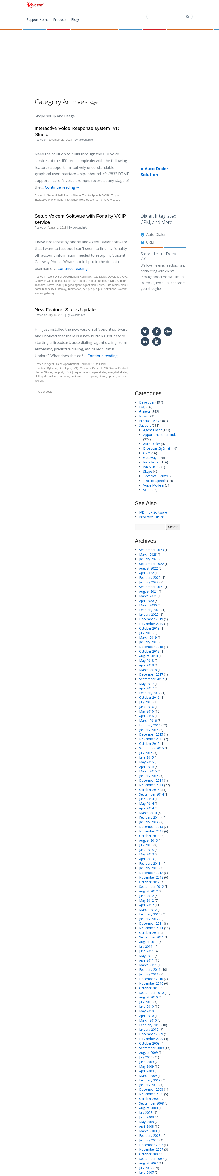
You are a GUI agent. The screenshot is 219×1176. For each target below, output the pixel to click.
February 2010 (150, 1025)
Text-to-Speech (91, 195)
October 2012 (149, 882)
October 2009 (149, 1043)
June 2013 (146, 849)
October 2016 (149, 697)
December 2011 (151, 923)
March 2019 (148, 637)
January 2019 (148, 642)
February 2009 (150, 1080)
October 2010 (149, 988)
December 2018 (151, 646)
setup (86, 289)
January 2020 (148, 614)
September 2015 (151, 748)
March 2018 (148, 670)
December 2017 (151, 674)
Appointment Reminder (77, 276)
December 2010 (151, 979)
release (81, 376)
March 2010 (148, 1020)
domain (39, 289)
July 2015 (145, 753)
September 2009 (151, 1048)
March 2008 (148, 1131)
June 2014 (146, 799)
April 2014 (146, 808)
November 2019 (151, 623)
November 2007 (151, 1149)
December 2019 (151, 619)
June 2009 (146, 1062)
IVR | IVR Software (153, 512)
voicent (122, 289)
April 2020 (146, 600)
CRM (150, 242)
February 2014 (150, 817)
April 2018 (146, 665)
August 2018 (148, 656)
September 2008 (151, 1103)
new (66, 376)
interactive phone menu (49, 199)
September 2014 (151, 794)
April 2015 (146, 766)
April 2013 (146, 859)
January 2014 (148, 822)
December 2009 (151, 1034)
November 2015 (151, 739)
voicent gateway (45, 293)
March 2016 (148, 720)
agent (78, 285)
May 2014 (146, 803)
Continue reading (62, 187)
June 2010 (146, 1006)
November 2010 (151, 983)
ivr (101, 199)
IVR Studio (64, 195)
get (61, 376)
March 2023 (148, 554)
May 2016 (146, 711)
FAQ (124, 276)
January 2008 (148, 1140)
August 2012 (148, 891)
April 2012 (146, 905)
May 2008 (146, 1122)
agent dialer (90, 285)
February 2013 (150, 863)
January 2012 (148, 919)
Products (97, 5)
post (73, 376)
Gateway (40, 280)
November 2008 (151, 1094)
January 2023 (148, 559)
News (143, 416)
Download (126, 5)
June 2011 (146, 951)
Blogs (75, 19)
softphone (110, 289)
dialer (124, 285)
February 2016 (150, 725)
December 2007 (151, 1145)
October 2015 (149, 743)
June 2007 (146, 1172)
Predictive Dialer (151, 517)
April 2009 (146, 1071)
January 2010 (148, 1029)
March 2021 (148, 596)
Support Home (38, 19)
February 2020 (150, 610)
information (74, 289)
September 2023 (151, 550)
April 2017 (146, 688)
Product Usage (97, 280)
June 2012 (146, 896)
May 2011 (146, 955)
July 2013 (145, 845)
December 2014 (151, 780)
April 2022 (146, 573)
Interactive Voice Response (81, 199)
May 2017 (146, 683)
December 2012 (151, 872)
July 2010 (145, 1002)
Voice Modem (153, 485)
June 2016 (146, 706)
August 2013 (148, 840)
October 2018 (149, 651)
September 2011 (151, 937)
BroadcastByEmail (46, 368)
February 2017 (150, 693)
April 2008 (146, 1126)
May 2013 (146, 854)
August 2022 (148, 568)
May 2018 (146, 660)
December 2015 (151, 734)
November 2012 (151, 877)
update (112, 376)
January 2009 (148, 1085)
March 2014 (148, 813)
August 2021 (148, 591)
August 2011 (148, 942)
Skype (77, 195)
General (52, 195)
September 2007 (151, 1158)
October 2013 (149, 836)
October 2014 (149, 789)
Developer (114, 276)
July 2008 (145, 1112)
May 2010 (146, 1011)
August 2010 (148, 997)
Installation (64, 280)
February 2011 (150, 969)
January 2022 (148, 582)
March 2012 (148, 909)
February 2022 (150, 577)
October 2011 (149, 932)
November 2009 (151, 1038)
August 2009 (148, 1052)
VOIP (105, 195)
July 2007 (145, 1168)
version (122, 376)
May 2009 (146, 1066)
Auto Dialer (99, 276)
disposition (50, 376)
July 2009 (145, 1057)
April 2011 (146, 960)
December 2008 (151, 1089)
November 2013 (151, 831)
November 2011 (151, 928)
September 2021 (151, 587)
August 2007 (148, 1163)
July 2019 (145, 633)
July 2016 (145, 702)
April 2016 (146, 716)
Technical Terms (45, 285)
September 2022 (151, 563)
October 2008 (149, 1098)
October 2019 (149, 628)
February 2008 (150, 1135)
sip (93, 289)
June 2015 (146, 757)
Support (181, 5)
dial (116, 372)
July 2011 (145, 946)
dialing (39, 376)
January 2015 (148, 776)
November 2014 (151, 785)
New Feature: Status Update (65, 309)
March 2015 (148, 771)
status (102, 376)
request (92, 376)
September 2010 (151, 992)
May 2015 (146, 762)
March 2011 (148, 965)
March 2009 (148, 1075)
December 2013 (151, 826)
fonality (49, 289)
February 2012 (150, 914)
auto (101, 285)
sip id (99, 289)
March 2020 (148, 605)
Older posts (44, 391)
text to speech (113, 199)
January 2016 (148, 730)
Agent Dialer (54, 276)
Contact (154, 5)
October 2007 (149, 1154)
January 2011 (148, 974)
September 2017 (151, 679)
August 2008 (148, 1108)
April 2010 (146, 1015)
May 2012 (146, 900)
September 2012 (151, 886)
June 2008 (146, 1117)
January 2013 (148, 868)
